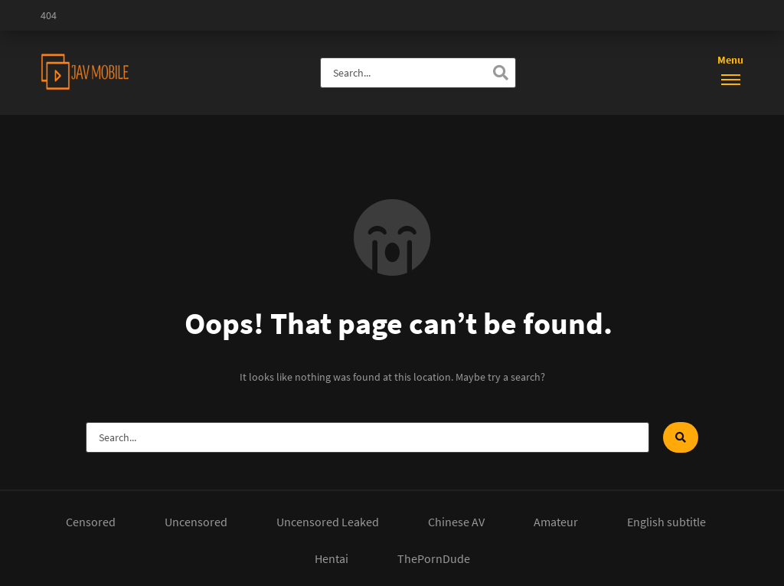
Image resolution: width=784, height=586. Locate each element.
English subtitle (666, 521)
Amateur (556, 521)
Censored (91, 521)
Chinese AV (456, 521)
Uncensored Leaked (327, 521)
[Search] (500, 72)
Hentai (331, 558)
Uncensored (196, 521)
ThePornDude (433, 558)
